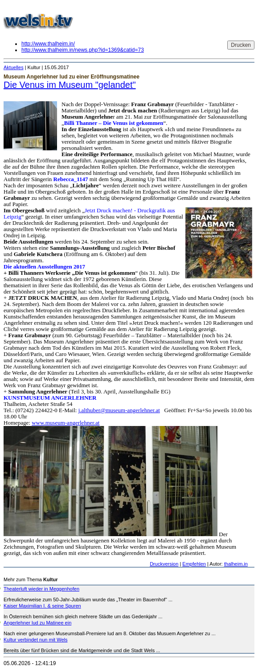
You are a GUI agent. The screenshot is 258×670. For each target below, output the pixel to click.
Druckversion (164, 564)
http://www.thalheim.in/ (48, 44)
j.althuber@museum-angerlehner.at (119, 410)
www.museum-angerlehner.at (65, 422)
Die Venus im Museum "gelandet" (70, 85)
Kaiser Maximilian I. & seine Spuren (42, 605)
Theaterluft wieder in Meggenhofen (41, 588)
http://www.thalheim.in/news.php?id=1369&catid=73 (82, 50)
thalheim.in (236, 564)
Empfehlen (194, 564)
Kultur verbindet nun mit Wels (35, 639)
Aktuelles (14, 67)
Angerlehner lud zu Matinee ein (37, 622)
